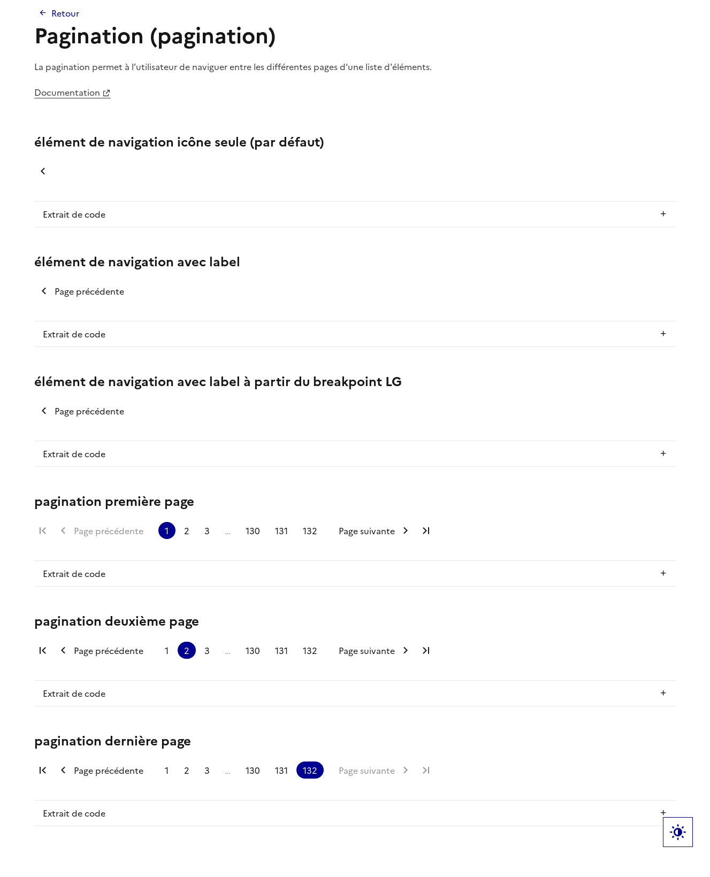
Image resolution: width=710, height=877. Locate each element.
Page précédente (42, 171)
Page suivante (367, 530)
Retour (65, 13)
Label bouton (678, 832)
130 (253, 530)
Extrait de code (74, 214)
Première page (42, 530)
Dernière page (425, 530)
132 (310, 530)
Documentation (67, 92)
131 (281, 530)
